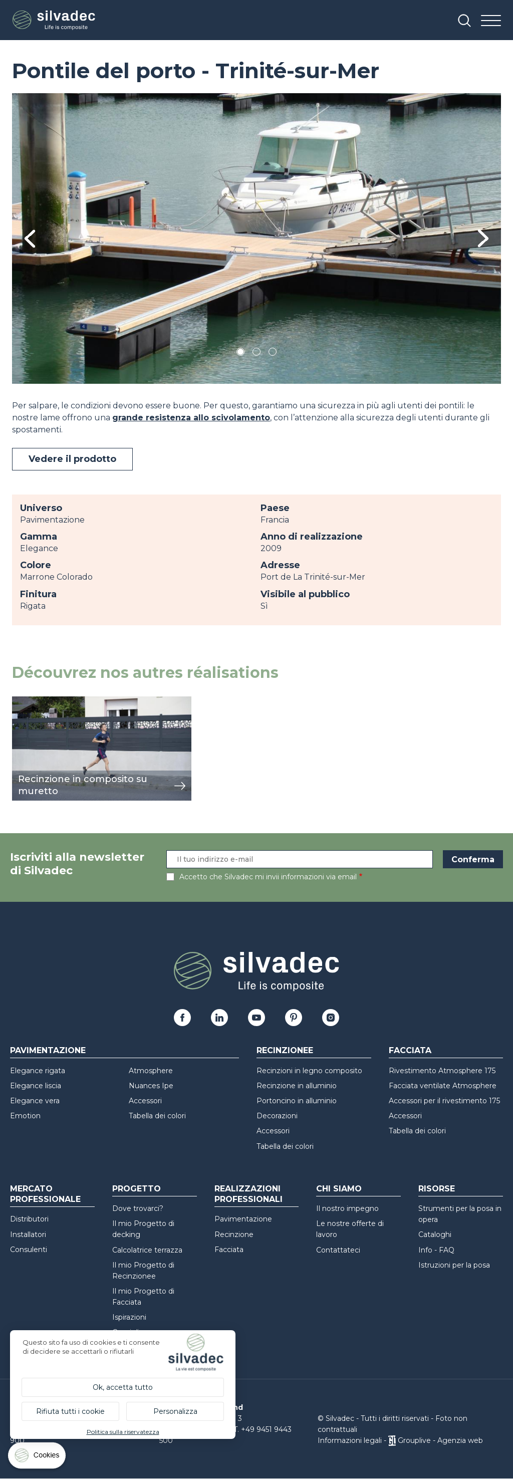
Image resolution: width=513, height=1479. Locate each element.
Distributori (29, 1218)
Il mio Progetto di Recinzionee (143, 1271)
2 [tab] (256, 353)
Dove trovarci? (137, 1208)
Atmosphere (151, 1070)
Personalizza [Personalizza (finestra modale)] (175, 1411)
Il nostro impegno (347, 1208)
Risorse (436, 1188)
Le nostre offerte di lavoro (350, 1229)
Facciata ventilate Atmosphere (442, 1085)
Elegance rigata (37, 1070)
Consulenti (28, 1249)
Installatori (28, 1234)
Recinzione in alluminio (296, 1085)
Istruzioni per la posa (454, 1265)
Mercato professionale (45, 1194)
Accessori (145, 1100)
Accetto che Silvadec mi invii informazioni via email (268, 876)
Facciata (410, 1050)
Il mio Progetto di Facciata (143, 1297)
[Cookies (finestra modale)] (37, 1457)
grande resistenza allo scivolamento (191, 417)
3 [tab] (272, 353)
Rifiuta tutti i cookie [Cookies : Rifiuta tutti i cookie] (70, 1411)
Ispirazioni (129, 1317)
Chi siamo (339, 1188)
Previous (30, 238)
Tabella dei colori (157, 1115)
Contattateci (338, 1250)
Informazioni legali (350, 1440)
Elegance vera (35, 1100)
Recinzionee (284, 1050)
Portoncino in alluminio (296, 1100)
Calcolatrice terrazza (147, 1250)
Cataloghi (434, 1234)
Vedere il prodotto (72, 458)
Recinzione (233, 1234)
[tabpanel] (256, 238)
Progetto (136, 1188)
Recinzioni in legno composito (309, 1070)
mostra (26, 701)
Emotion (25, 1115)
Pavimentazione (48, 1050)
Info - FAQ (436, 1250)
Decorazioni (277, 1115)
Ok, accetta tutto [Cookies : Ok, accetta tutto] (123, 1387)
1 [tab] (240, 353)
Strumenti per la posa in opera (459, 1214)
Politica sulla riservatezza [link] (123, 1431)
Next (483, 238)
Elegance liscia (35, 1085)
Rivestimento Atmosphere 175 (442, 1070)
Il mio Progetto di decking (143, 1229)
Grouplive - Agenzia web (440, 1440)
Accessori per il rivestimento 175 (444, 1100)
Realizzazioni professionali (248, 1194)
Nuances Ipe (151, 1085)
